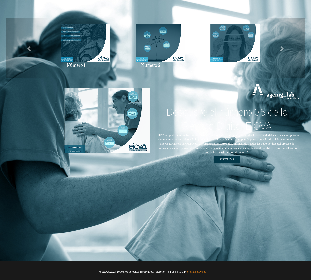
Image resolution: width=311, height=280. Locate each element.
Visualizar (227, 159)
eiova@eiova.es (196, 271)
